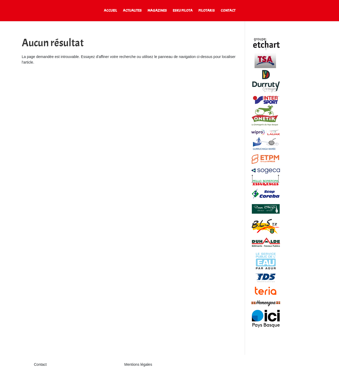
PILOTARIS (206, 11)
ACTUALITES (132, 11)
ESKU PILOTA (183, 11)
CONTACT (228, 11)
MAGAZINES (157, 11)
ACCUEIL (110, 11)
